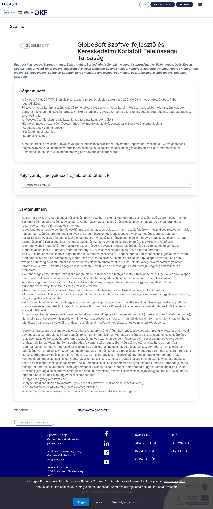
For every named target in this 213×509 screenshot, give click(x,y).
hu (144, 4)
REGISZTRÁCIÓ (162, 4)
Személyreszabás (124, 502)
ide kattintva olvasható (163, 487)
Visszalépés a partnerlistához (34, 422)
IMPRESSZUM (144, 451)
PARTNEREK (179, 451)
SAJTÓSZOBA (180, 443)
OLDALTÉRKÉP (145, 459)
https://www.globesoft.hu (94, 410)
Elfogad (81, 502)
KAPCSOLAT (143, 435)
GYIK (174, 435)
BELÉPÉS (185, 4)
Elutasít (98, 502)
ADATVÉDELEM (145, 443)
